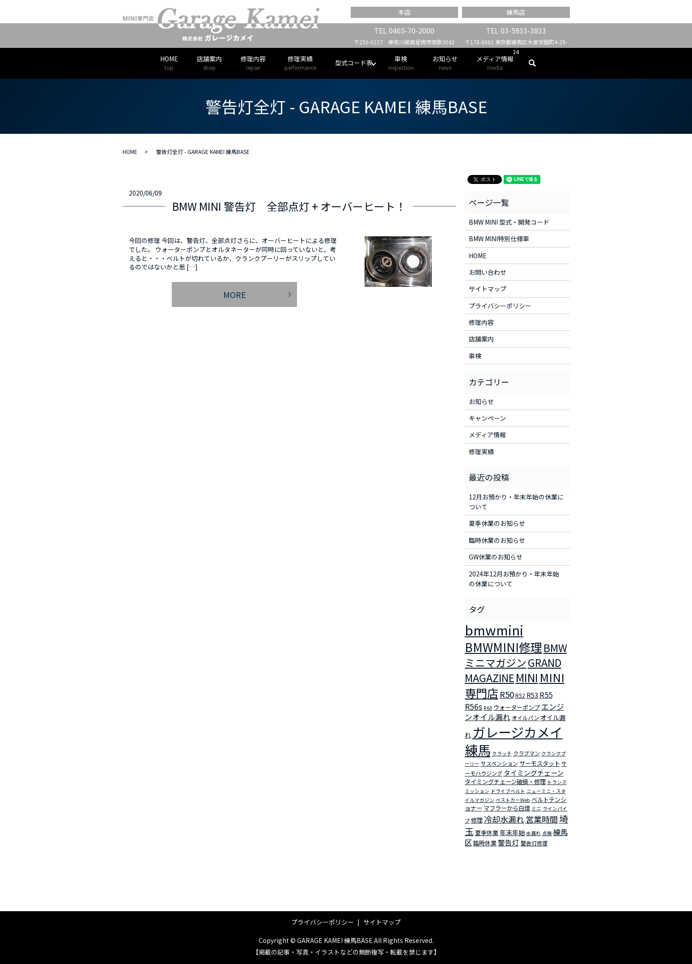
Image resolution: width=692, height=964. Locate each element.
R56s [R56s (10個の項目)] (473, 706)
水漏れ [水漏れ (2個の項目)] (533, 833)
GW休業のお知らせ (495, 556)
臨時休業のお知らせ (497, 540)
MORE (234, 294)
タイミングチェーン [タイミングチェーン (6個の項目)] (534, 772)
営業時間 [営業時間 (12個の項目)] (542, 819)
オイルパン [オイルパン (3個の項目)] (525, 717)
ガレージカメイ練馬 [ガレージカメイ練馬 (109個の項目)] (514, 740)
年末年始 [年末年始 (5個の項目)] (512, 832)
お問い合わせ (487, 272)
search (537, 63)
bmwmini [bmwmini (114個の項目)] (494, 629)
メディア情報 (495, 63)
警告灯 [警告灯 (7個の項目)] (508, 842)
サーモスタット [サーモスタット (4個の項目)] (539, 763)
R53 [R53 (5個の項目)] (532, 695)
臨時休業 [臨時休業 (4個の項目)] (485, 843)
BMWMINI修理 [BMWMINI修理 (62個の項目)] (503, 647)
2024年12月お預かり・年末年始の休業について (514, 578)
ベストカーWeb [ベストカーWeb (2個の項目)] (513, 800)
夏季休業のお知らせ (497, 523)
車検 (401, 63)
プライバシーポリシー (500, 305)
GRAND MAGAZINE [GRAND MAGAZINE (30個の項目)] (513, 670)
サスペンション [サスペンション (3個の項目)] (499, 763)
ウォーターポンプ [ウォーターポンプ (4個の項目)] (516, 707)
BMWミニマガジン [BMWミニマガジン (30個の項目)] (516, 655)
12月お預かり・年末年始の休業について (516, 501)
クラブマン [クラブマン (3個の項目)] (526, 753)
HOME (169, 63)
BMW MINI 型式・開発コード (509, 222)
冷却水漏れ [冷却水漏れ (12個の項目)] (504, 819)
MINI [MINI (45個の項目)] (527, 677)
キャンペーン (487, 418)
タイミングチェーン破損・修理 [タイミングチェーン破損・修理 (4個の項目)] (505, 781)
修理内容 (253, 63)
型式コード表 (354, 62)
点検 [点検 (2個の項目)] (547, 833)
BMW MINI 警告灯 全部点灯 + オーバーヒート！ (289, 206)
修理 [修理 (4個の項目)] (477, 820)
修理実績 (300, 63)
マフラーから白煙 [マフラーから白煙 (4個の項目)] (507, 808)
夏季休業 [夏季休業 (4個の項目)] (486, 832)
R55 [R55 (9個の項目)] (545, 694)
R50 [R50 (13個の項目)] (507, 694)
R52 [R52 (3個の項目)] (520, 695)
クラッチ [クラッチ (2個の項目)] (502, 753)
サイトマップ (487, 288)
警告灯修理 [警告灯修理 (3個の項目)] (534, 843)
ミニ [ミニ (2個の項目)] (536, 808)
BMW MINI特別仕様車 (499, 238)
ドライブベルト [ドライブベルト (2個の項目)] (508, 791)
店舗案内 (209, 63)
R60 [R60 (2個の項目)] (488, 707)
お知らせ (445, 63)
